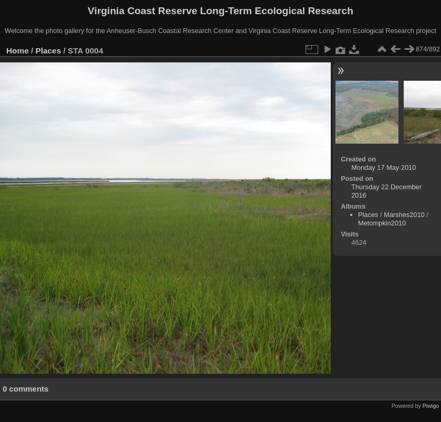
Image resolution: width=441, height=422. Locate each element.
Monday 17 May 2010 (383, 167)
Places (48, 50)
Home (17, 50)
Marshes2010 (404, 215)
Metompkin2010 (382, 223)
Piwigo (431, 406)
